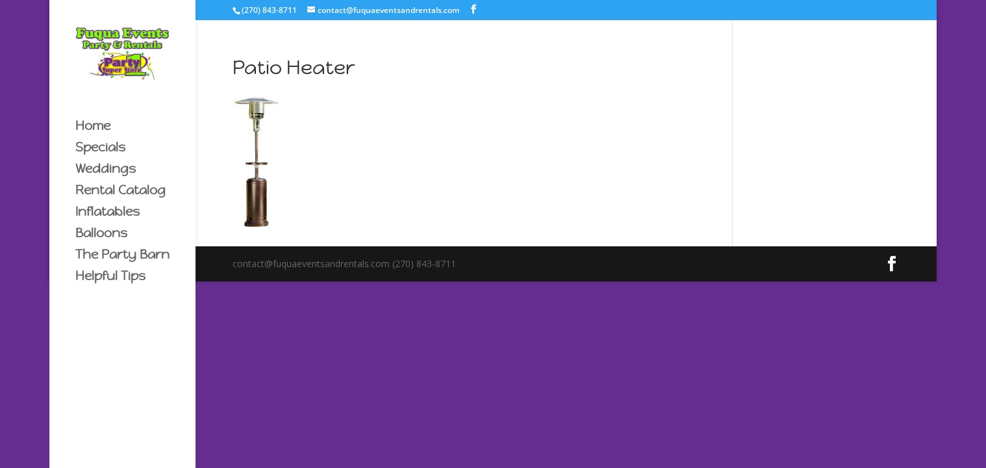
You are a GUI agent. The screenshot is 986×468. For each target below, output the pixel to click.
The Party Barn (122, 256)
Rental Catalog (120, 191)
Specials (100, 148)
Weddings (105, 170)
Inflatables (107, 213)
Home (92, 127)
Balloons (101, 234)
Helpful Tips (110, 277)
